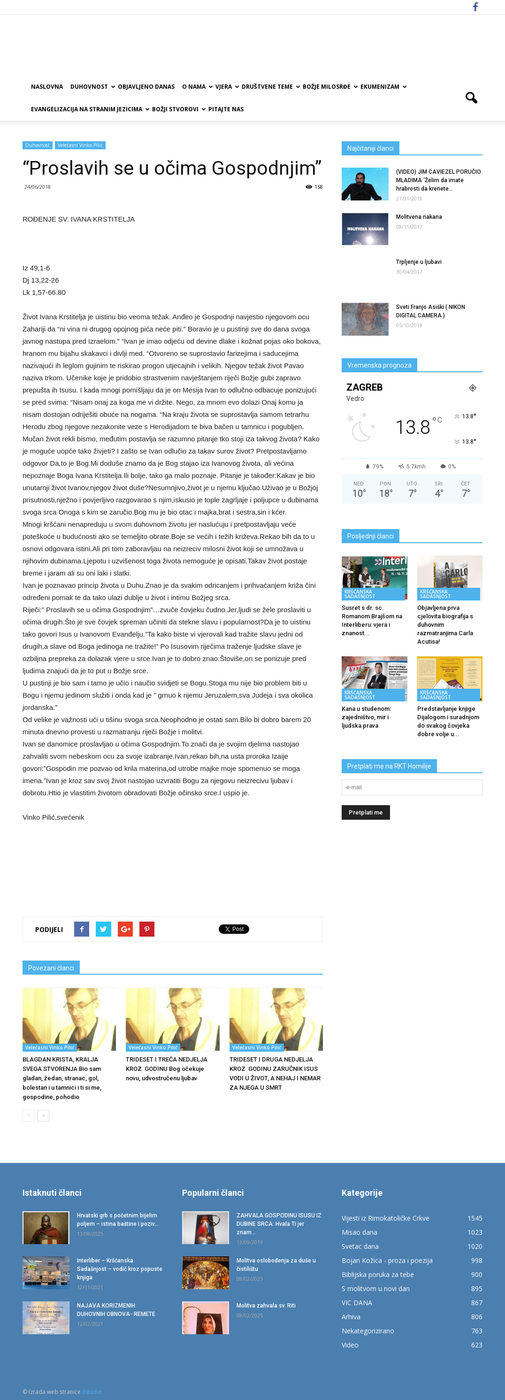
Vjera (226, 87)
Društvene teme (270, 87)
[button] (471, 98)
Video (350, 1344)
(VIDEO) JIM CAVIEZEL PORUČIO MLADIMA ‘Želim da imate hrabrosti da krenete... (438, 180)
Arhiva (351, 1316)
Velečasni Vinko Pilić (80, 145)
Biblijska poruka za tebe (378, 1274)
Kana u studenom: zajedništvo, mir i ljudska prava (366, 717)
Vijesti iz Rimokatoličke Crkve (385, 1218)
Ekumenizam (383, 87)
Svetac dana (360, 1246)
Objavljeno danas (146, 87)
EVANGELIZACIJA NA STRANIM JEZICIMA (89, 109)
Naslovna (47, 87)
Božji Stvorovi (178, 109)
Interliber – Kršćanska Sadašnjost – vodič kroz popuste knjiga (119, 1269)
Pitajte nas (226, 109)
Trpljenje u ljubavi (419, 262)
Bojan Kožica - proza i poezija (387, 1260)
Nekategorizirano (368, 1330)
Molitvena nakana (420, 217)
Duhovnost (92, 87)
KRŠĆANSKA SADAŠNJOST (359, 594)
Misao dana (359, 1232)
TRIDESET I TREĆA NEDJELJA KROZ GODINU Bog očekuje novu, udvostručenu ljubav (167, 1069)
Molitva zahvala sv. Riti (266, 1305)
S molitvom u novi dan (376, 1288)
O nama (197, 87)
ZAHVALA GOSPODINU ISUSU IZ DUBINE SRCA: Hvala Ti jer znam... (279, 1224)
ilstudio (92, 1392)
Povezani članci (51, 968)
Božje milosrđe (330, 87)
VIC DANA (357, 1302)
